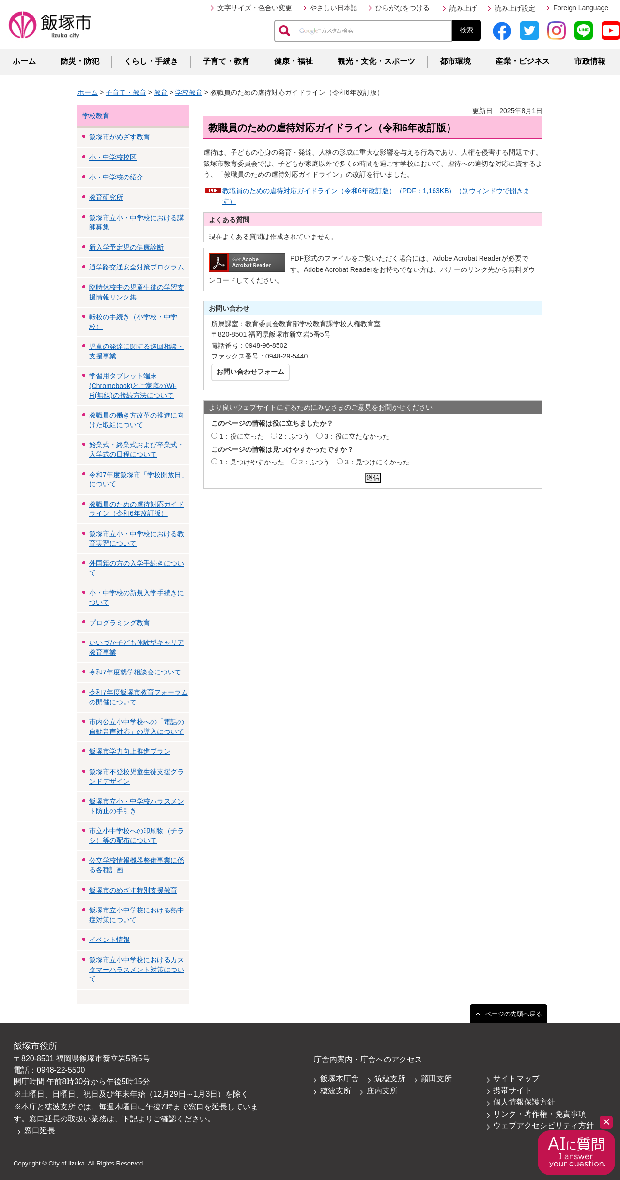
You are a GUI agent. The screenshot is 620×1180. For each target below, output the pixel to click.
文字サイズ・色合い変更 (254, 8)
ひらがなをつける (402, 8)
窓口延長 (39, 1130)
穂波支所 (335, 1091)
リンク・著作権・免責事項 (539, 1114)
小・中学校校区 (113, 157)
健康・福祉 (293, 61)
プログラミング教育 (119, 623)
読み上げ (463, 8)
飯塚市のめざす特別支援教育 (133, 890)
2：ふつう (294, 436)
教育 (161, 92)
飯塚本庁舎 (339, 1079)
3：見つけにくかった (377, 462)
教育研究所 (106, 197)
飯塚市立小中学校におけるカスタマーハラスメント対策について (136, 969)
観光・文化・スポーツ (376, 61)
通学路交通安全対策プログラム (136, 267)
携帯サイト (512, 1090)
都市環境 (455, 61)
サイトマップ (516, 1079)
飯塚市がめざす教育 (119, 137)
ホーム (24, 61)
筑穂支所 (389, 1079)
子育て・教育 (226, 61)
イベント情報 (109, 939)
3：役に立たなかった (357, 436)
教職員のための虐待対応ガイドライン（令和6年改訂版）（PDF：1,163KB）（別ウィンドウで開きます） (376, 196)
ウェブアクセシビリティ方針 (543, 1125)
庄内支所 (382, 1091)
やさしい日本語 (333, 8)
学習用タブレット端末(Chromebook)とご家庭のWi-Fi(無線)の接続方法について (132, 385)
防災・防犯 (80, 61)
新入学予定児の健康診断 (126, 247)
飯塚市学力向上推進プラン (129, 751)
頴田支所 (436, 1079)
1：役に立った (241, 436)
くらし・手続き (151, 61)
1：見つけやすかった (251, 462)
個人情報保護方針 (524, 1102)
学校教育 (188, 92)
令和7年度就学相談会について (135, 672)
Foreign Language (580, 8)
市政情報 (589, 61)
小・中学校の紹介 (116, 177)
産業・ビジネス (523, 61)
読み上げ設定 (515, 8)
